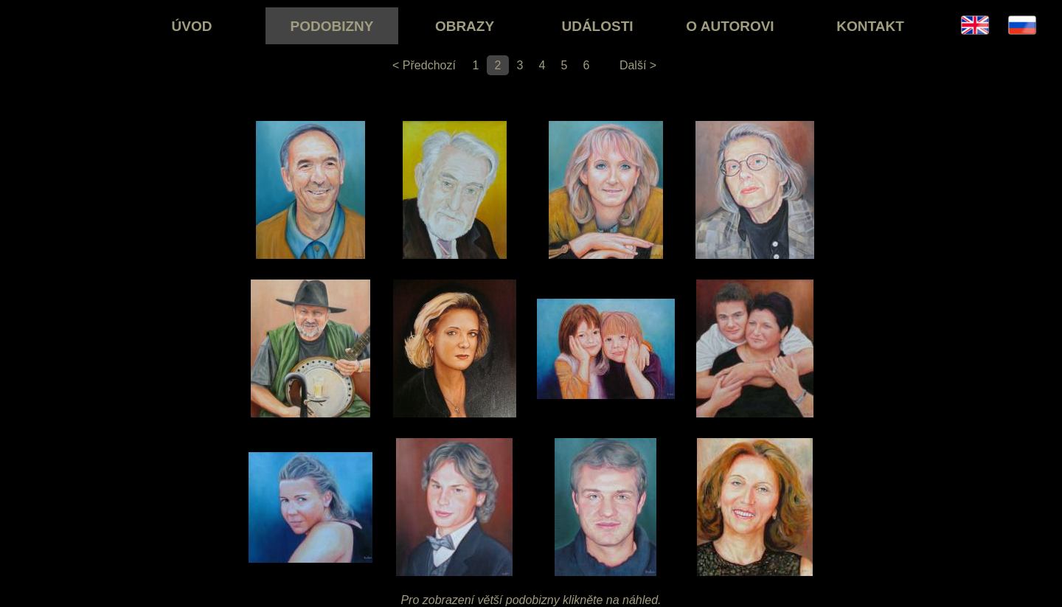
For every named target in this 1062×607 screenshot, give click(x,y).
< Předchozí (424, 65)
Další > (638, 65)
